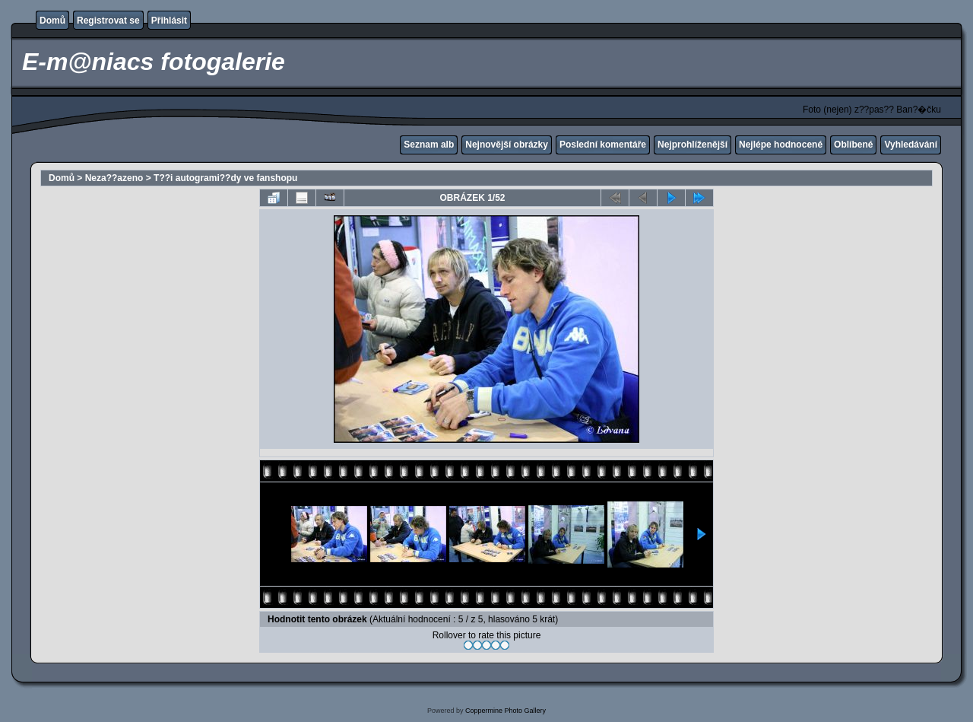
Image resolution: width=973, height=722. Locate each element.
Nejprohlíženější (692, 144)
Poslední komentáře (602, 144)
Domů (52, 20)
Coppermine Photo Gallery (505, 710)
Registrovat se (108, 20)
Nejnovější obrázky (506, 144)
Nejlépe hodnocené (780, 144)
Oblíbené (853, 144)
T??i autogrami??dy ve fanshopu (225, 178)
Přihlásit (169, 20)
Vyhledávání (910, 144)
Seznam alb (429, 144)
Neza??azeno (114, 178)
